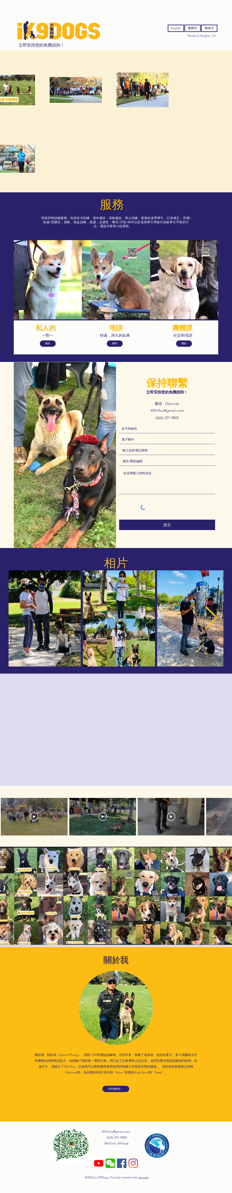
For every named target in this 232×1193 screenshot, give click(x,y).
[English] (176, 28)
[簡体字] (209, 28)
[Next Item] (211, 618)
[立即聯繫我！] (115, 1089)
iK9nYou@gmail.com (167, 410)
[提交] (167, 525)
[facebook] (121, 1163)
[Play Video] (34, 817)
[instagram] (133, 1163)
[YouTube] (98, 1163)
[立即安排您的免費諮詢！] (42, 45)
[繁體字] (192, 28)
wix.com (143, 1177)
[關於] (48, 343)
